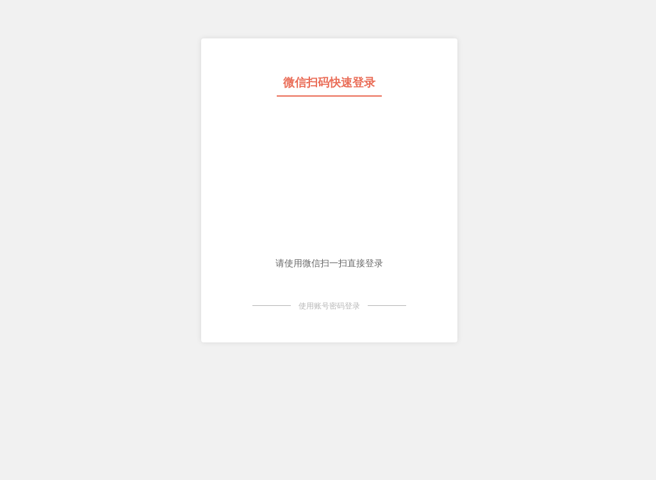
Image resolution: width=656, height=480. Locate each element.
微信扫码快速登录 (329, 82)
